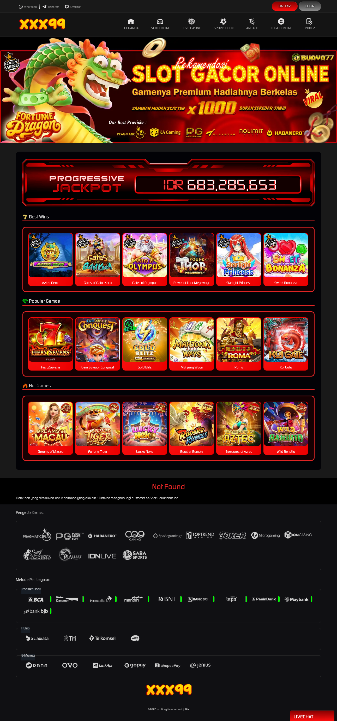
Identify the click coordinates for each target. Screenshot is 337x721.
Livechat (73, 7)
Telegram (50, 7)
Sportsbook (224, 24)
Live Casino (192, 24)
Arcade (252, 24)
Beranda (131, 24)
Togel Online (281, 24)
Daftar (285, 6)
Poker (310, 24)
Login (310, 6)
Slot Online (160, 24)
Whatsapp (28, 7)
